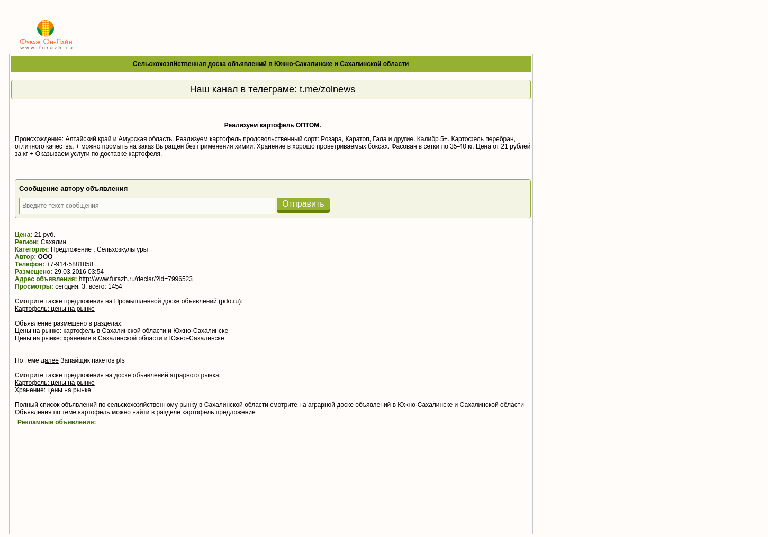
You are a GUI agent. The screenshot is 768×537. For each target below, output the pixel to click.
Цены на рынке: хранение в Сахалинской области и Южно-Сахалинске (119, 338)
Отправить (303, 203)
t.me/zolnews (327, 89)
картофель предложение (218, 412)
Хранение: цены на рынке (53, 390)
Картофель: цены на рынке (55, 308)
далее (50, 360)
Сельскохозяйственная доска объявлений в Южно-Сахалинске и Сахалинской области (271, 64)
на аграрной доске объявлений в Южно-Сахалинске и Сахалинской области (411, 405)
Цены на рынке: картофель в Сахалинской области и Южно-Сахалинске (121, 331)
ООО (45, 257)
